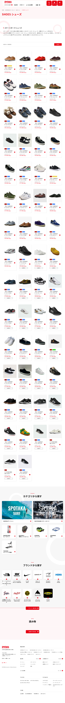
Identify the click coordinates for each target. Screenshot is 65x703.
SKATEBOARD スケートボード (11, 10)
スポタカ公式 (45, 682)
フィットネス (32, 665)
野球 (31, 667)
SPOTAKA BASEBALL (34, 682)
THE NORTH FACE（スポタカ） (57, 687)
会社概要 (21, 695)
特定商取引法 (36, 695)
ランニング (22, 667)
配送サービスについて (57, 665)
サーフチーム (45, 684)
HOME (3, 10)
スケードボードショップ (57, 682)
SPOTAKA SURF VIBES (24, 682)
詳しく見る (60, 672)
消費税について (45, 665)
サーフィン (22, 663)
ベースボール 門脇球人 (47, 686)
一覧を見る (37, 660)
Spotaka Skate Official (25, 684)
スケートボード (33, 663)
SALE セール (20, 10)
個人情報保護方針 (28, 695)
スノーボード (22, 665)
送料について (45, 663)
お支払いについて (56, 663)
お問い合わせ (43, 695)
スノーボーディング (56, 684)
